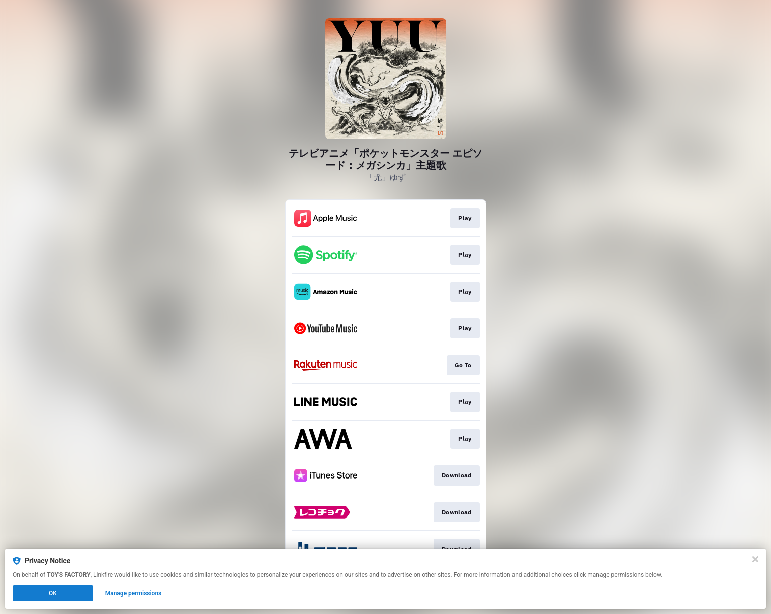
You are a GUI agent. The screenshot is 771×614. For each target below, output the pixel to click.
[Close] (755, 559)
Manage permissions (133, 593)
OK (53, 593)
